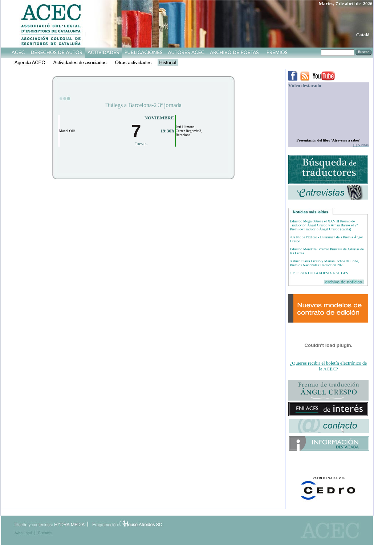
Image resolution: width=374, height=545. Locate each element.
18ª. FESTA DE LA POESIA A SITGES (319, 273)
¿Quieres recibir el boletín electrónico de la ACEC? (328, 366)
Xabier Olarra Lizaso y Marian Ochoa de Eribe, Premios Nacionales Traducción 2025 (324, 263)
